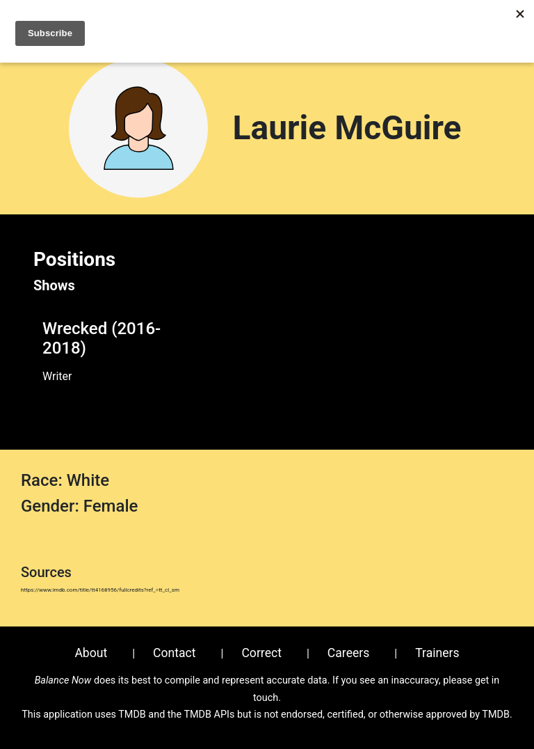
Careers (348, 653)
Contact (174, 653)
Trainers (437, 653)
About (90, 653)
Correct (261, 653)
